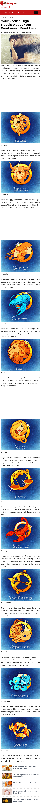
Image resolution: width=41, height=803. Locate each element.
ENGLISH (4, 7)
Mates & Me (9, 12)
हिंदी (10, 7)
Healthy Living (21, 12)
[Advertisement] (20, 96)
